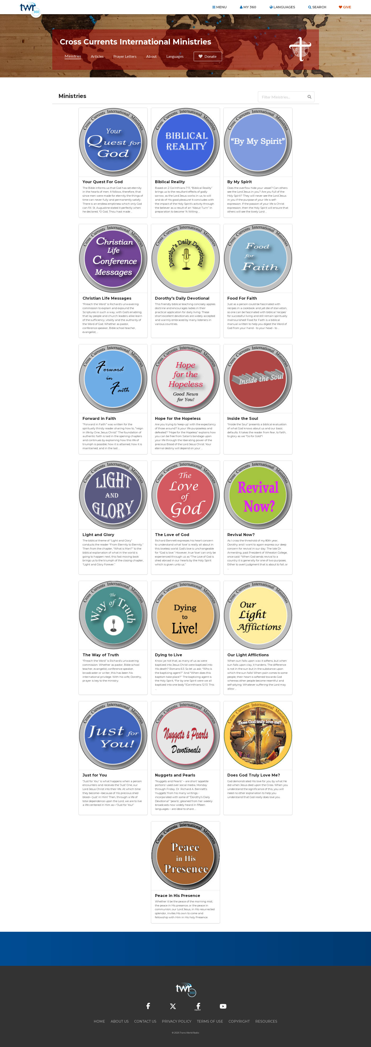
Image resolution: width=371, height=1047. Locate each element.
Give (347, 7)
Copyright (239, 1021)
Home (99, 1021)
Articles (97, 56)
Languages (175, 56)
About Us (120, 1021)
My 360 (249, 7)
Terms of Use (210, 1021)
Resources (266, 1021)
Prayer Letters (125, 56)
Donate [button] (207, 56)
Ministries (73, 56)
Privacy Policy (176, 1021)
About (151, 56)
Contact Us (145, 1021)
